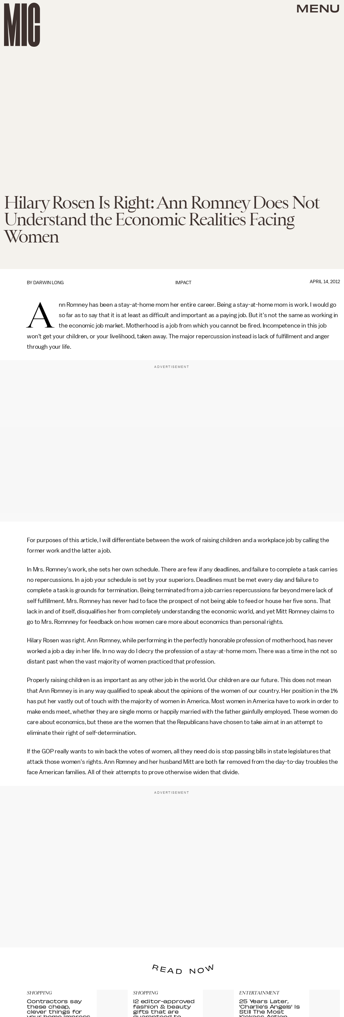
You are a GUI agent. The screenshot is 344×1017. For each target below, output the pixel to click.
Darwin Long (48, 282)
